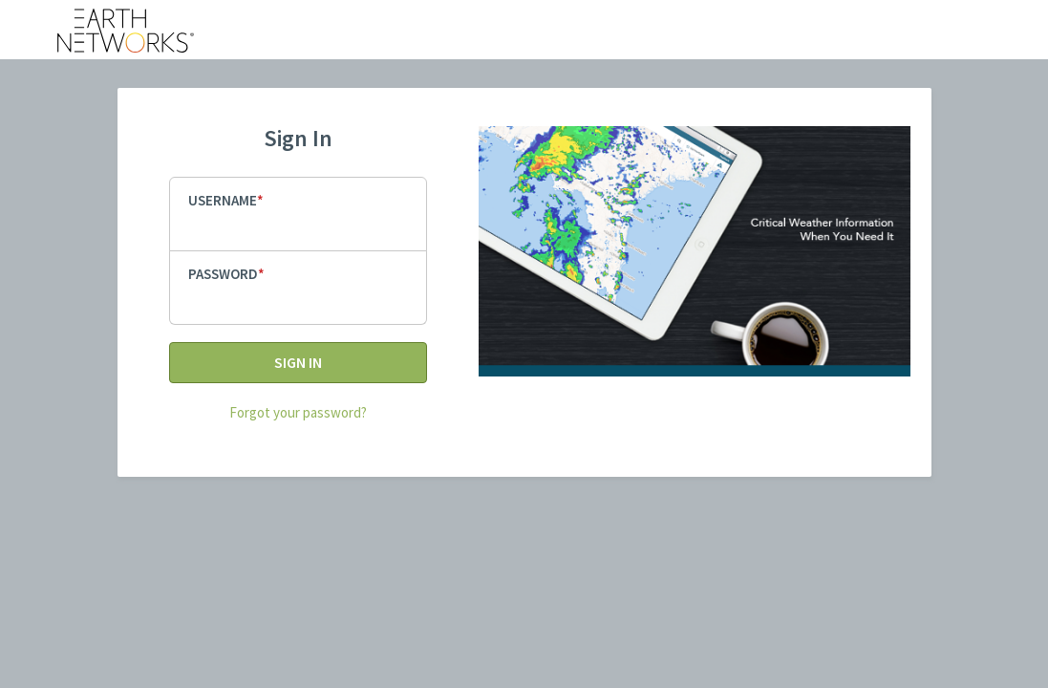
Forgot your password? (298, 412)
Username (222, 200)
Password (223, 274)
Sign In (298, 362)
